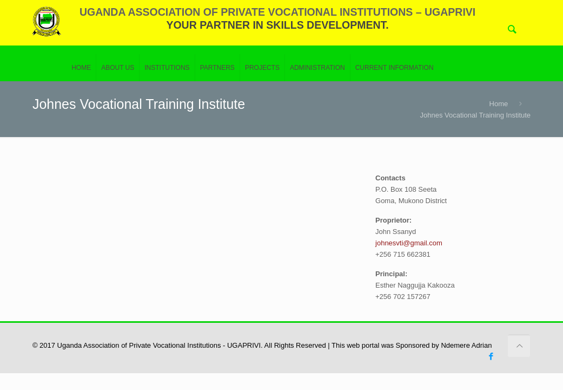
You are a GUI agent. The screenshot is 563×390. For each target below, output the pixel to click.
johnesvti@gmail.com (408, 243)
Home (498, 104)
